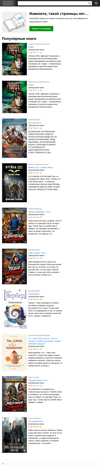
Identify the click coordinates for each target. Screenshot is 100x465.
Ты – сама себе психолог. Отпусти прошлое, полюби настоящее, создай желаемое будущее (44, 341)
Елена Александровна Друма (39, 335)
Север (31, 47)
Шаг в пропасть (34, 123)
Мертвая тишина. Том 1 (38, 380)
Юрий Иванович (34, 120)
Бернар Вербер (34, 291)
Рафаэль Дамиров (35, 209)
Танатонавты (33, 294)
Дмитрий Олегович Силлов (38, 164)
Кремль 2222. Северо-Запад (40, 167)
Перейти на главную (41, 29)
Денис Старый (33, 377)
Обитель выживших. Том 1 (39, 212)
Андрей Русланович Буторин (39, 44)
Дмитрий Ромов (34, 250)
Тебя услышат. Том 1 (37, 253)
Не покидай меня (35, 421)
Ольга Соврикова (34, 418)
